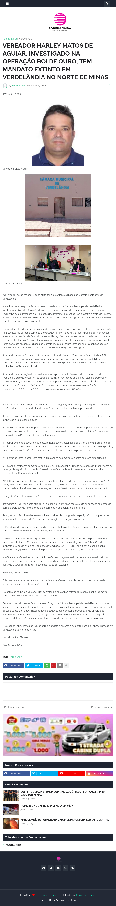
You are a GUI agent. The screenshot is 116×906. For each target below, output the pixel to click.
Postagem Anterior (14, 707)
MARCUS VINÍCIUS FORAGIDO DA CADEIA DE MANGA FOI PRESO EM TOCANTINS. (65, 820)
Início (43, 900)
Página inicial (10, 39)
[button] (7, 3)
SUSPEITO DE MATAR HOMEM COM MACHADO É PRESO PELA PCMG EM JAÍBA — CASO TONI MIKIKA (64, 793)
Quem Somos (56, 900)
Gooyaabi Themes (86, 895)
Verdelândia (25, 39)
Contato (71, 900)
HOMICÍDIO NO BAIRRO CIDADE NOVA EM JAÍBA (47, 806)
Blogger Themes (49, 895)
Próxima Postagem (101, 707)
